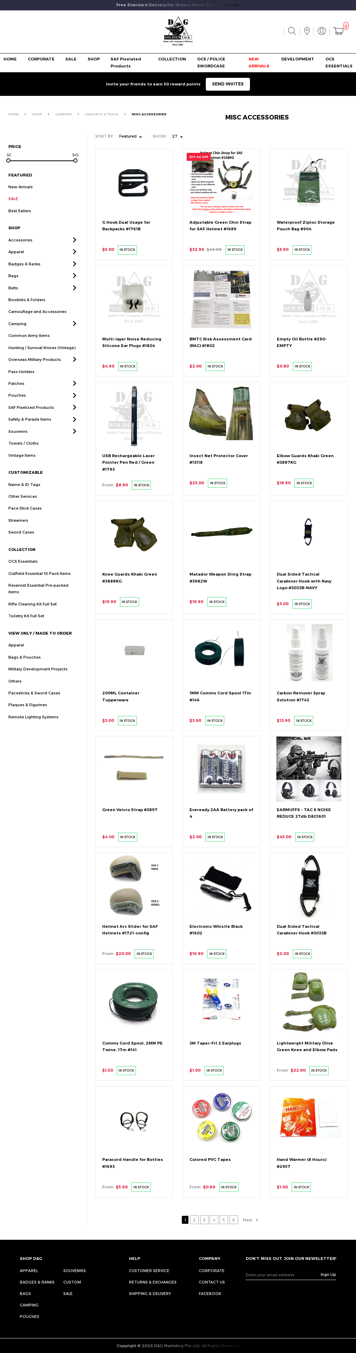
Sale (68, 1293)
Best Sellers (19, 210)
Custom (72, 1282)
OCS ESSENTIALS (339, 62)
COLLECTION (172, 59)
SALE (70, 59)
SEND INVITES (228, 83)
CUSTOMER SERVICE (149, 1270)
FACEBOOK (210, 1293)
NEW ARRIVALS (259, 62)
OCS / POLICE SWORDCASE (211, 62)
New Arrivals (20, 186)
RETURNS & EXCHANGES (153, 1282)
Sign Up (328, 1274)
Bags (25, 1293)
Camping (29, 1305)
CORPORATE (41, 59)
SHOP (94, 59)
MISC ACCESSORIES (149, 114)
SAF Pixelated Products (126, 62)
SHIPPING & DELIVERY (150, 1293)
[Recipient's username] (283, 1274)
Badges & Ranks (37, 1282)
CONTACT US (212, 1282)
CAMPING (63, 114)
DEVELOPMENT (297, 59)
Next (247, 1220)
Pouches (29, 1316)
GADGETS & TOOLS (102, 114)
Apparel (29, 1270)
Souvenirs (74, 1270)
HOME (10, 59)
